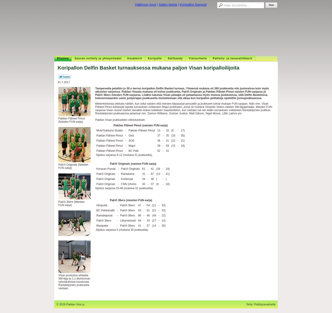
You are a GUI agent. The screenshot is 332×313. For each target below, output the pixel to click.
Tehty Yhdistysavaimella (261, 304)
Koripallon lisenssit (193, 4)
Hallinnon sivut (145, 4)
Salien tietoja (168, 4)
